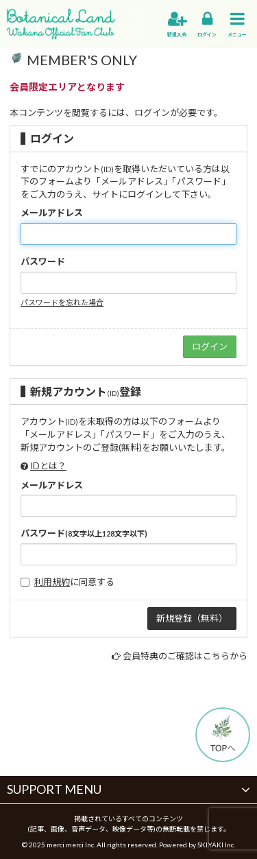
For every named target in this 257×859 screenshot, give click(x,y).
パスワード (43, 261)
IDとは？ (48, 465)
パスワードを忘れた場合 (62, 302)
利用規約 (52, 581)
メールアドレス (52, 212)
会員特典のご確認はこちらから (185, 655)
